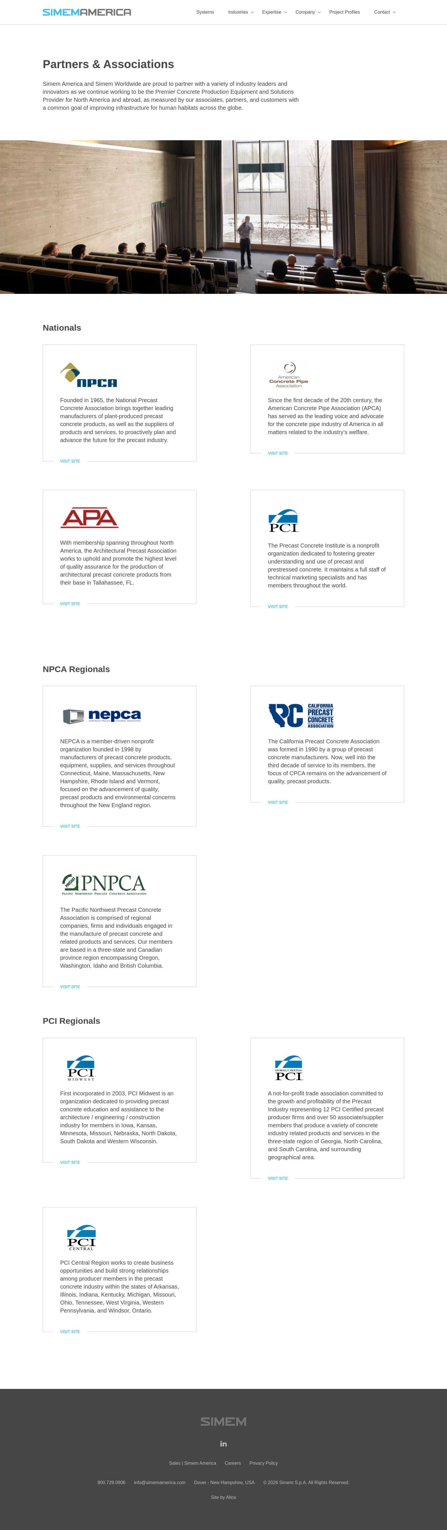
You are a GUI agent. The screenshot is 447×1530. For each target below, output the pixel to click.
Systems (205, 12)
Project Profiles (344, 12)
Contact (382, 12)
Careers (233, 1463)
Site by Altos (223, 1497)
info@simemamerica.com (160, 1482)
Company (305, 12)
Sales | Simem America (192, 1463)
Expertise (271, 12)
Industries (238, 12)
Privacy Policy (263, 1463)
